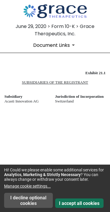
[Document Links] (55, 45)
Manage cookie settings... (27, 186)
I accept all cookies (79, 203)
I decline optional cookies (28, 200)
